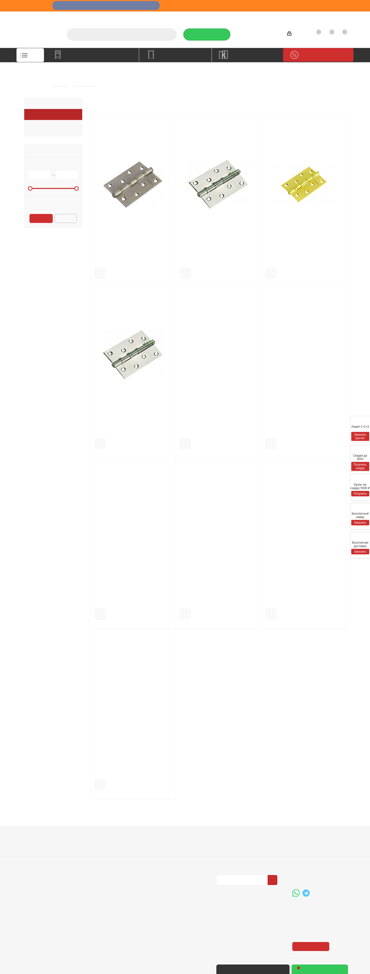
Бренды (159, 852)
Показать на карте (311, 916)
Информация (102, 837)
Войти (295, 34)
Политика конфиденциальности (241, 852)
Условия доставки (104, 852)
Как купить (307, 16)
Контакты (334, 16)
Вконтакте (221, 890)
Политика (33, 859)
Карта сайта (162, 859)
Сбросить (66, 219)
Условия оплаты (103, 845)
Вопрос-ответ (164, 845)
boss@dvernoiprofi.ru (319, 873)
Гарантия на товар (105, 859)
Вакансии (33, 852)
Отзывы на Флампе (236, 16)
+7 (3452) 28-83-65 (267, 969)
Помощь (161, 837)
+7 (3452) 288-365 (258, 32)
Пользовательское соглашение (105, 869)
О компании (179, 16)
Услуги (205, 16)
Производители (275, 16)
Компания (35, 837)
